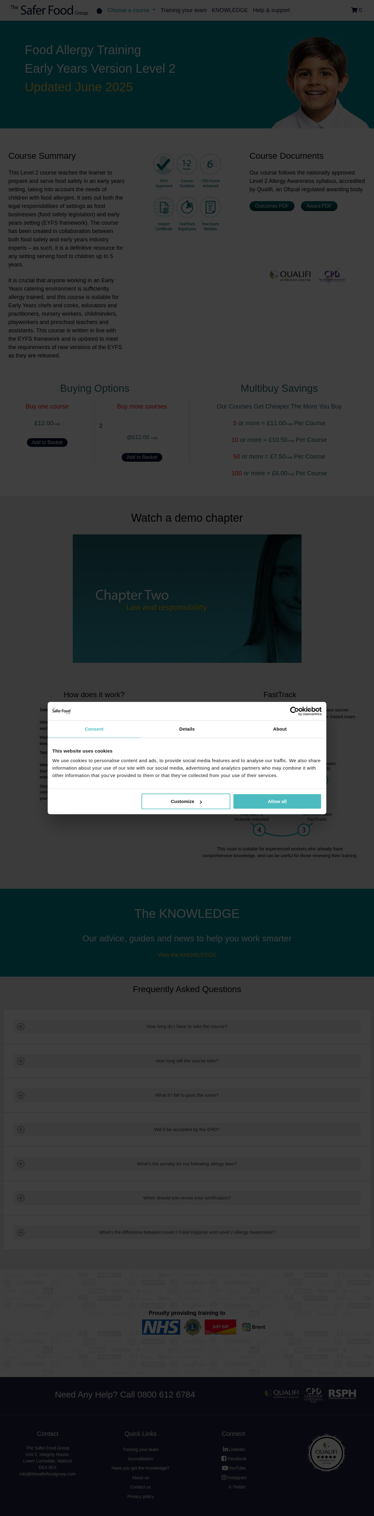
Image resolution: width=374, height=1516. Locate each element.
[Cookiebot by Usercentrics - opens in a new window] (294, 711)
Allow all (277, 801)
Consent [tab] (94, 729)
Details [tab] (187, 729)
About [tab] (280, 729)
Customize (186, 801)
